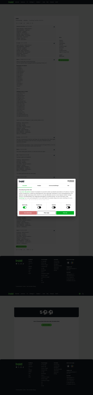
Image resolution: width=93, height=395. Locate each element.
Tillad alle (65, 212)
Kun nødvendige (28, 212)
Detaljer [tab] (39, 185)
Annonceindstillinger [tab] (54, 185)
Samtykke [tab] (24, 185)
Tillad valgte (46, 212)
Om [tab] (68, 185)
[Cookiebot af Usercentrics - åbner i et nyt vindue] (68, 181)
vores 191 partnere (26, 191)
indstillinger (22, 198)
